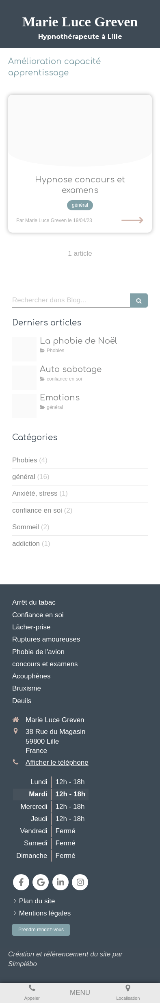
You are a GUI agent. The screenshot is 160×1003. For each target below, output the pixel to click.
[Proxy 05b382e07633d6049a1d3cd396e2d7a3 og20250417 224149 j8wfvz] (24, 378)
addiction (26, 543)
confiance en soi (37, 510)
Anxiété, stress (35, 493)
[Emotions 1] (24, 406)
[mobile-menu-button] (80, 993)
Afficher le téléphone (57, 762)
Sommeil (25, 527)
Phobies (24, 460)
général (23, 477)
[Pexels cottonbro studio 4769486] (80, 131)
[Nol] (24, 349)
